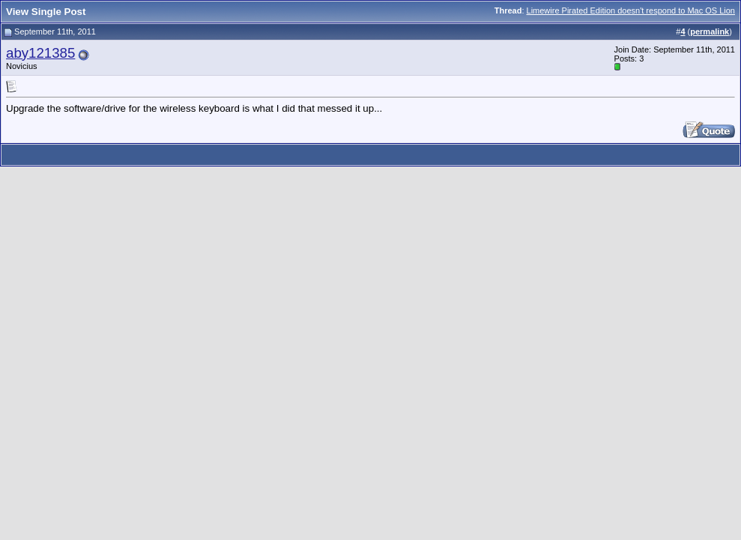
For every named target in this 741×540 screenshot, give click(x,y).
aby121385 (40, 53)
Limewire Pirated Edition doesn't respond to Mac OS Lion (631, 10)
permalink (709, 31)
